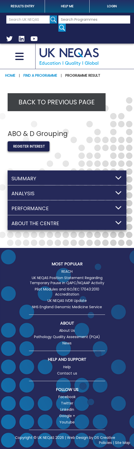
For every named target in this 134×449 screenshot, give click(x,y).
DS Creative (104, 437)
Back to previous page (57, 102)
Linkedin (67, 409)
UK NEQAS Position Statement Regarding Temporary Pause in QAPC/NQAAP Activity (67, 280)
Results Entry (22, 6)
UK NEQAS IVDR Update (67, 300)
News (67, 343)
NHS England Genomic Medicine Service (67, 306)
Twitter (67, 403)
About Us (67, 330)
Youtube (67, 422)
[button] (67, 177)
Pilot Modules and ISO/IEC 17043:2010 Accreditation (67, 292)
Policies (105, 442)
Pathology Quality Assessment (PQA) (67, 336)
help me (67, 6)
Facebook (67, 396)
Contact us (67, 373)
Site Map (122, 442)
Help (67, 366)
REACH (67, 271)
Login (112, 6)
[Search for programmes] (62, 28)
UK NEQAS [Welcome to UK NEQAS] (69, 57)
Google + (67, 415)
